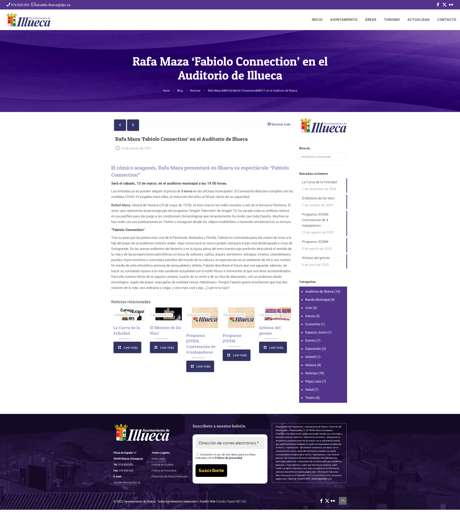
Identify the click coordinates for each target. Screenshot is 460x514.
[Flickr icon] (451, 5)
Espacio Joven (316, 332)
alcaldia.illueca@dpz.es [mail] (53, 5)
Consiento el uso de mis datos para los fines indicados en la (226, 456)
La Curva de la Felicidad (319, 182)
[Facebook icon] (438, 5)
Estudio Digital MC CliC (231, 501)
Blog (180, 90)
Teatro (310, 398)
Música (310, 365)
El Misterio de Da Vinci (318, 198)
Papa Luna (313, 381)
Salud (309, 389)
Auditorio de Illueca (319, 291)
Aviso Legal (158, 458)
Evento (310, 340)
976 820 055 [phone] (20, 5)
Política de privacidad (228, 458)
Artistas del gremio (316, 258)
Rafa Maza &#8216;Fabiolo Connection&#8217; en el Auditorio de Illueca (252, 90)
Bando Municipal (317, 300)
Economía (312, 324)
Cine (308, 308)
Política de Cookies (162, 464)
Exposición (313, 349)
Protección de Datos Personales (170, 476)
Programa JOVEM (315, 242)
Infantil (310, 357)
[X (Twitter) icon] (444, 5)
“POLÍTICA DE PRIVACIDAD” (318, 475)
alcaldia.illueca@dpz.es (126, 482)
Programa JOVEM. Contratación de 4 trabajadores (315, 219)
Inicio (166, 90)
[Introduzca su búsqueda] (323, 156)
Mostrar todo (279, 124)
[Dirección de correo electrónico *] (230, 443)
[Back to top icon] (343, 501)
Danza (310, 316)
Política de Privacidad (164, 470)
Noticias (195, 90)
